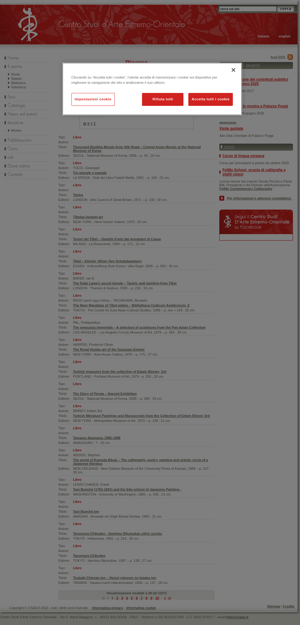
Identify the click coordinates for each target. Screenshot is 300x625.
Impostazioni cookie (93, 99)
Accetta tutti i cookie (211, 99)
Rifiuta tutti (162, 99)
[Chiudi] (233, 70)
